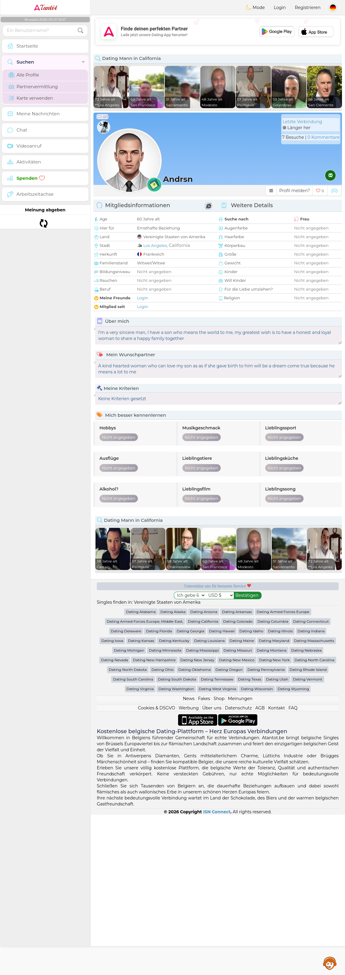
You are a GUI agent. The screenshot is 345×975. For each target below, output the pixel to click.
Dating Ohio (163, 669)
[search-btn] (80, 30)
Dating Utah (277, 679)
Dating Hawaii (222, 631)
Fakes (204, 698)
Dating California (203, 621)
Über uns (211, 708)
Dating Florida (159, 631)
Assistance (330, 962)
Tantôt (45, 7)
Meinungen (240, 698)
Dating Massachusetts (314, 640)
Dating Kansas (141, 640)
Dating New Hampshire (154, 660)
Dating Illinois (280, 631)
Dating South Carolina (133, 679)
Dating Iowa (112, 640)
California (179, 245)
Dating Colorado (237, 621)
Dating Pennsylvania (266, 669)
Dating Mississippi (202, 650)
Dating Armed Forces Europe (283, 611)
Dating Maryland (274, 640)
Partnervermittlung (33, 87)
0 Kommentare (323, 137)
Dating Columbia (272, 621)
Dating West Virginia (217, 689)
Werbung (189, 708)
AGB (260, 708)
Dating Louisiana (209, 640)
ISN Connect (217, 812)
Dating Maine (242, 640)
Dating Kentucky (174, 640)
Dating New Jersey (197, 660)
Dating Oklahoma (194, 669)
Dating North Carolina (314, 660)
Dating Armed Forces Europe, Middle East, (145, 621)
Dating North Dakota (128, 669)
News (189, 698)
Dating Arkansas (237, 611)
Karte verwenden (30, 98)
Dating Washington (176, 689)
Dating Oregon (229, 669)
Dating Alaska (172, 611)
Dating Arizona (203, 611)
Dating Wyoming (293, 689)
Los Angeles (155, 245)
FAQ (292, 708)
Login (280, 7)
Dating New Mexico (236, 660)
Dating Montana (272, 650)
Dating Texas (249, 679)
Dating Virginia (140, 689)
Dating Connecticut (311, 621)
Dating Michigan (129, 650)
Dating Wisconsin (257, 689)
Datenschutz (238, 708)
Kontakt (276, 708)
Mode (255, 8)
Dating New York (274, 660)
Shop (219, 698)
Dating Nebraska (306, 650)
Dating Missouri (238, 650)
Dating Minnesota (165, 650)
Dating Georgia (190, 631)
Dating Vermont (307, 679)
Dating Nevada (114, 660)
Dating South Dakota (177, 679)
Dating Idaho (251, 631)
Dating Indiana (311, 631)
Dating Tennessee (217, 679)
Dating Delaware (126, 631)
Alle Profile (23, 75)
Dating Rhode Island (308, 669)
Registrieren (308, 7)
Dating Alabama (140, 611)
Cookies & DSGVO (156, 708)
